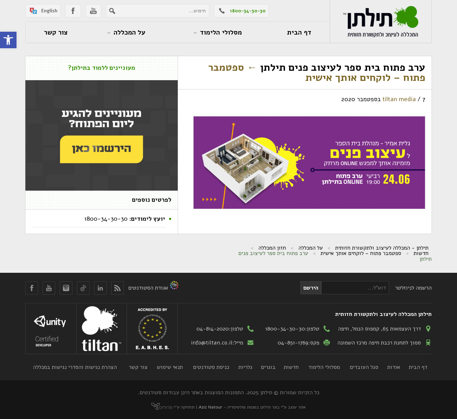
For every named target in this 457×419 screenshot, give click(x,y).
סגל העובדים (364, 367)
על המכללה (310, 248)
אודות (393, 367)
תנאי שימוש (170, 367)
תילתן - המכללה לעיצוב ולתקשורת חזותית (381, 248)
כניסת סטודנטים (211, 367)
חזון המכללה (272, 248)
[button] (8, 40)
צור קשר (138, 367)
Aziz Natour (210, 407)
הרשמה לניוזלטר (413, 287)
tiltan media (399, 99)
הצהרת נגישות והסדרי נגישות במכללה (75, 367)
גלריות (245, 367)
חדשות (421, 253)
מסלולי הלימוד (324, 367)
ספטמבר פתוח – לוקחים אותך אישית (316, 72)
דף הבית (418, 367)
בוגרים (268, 367)
